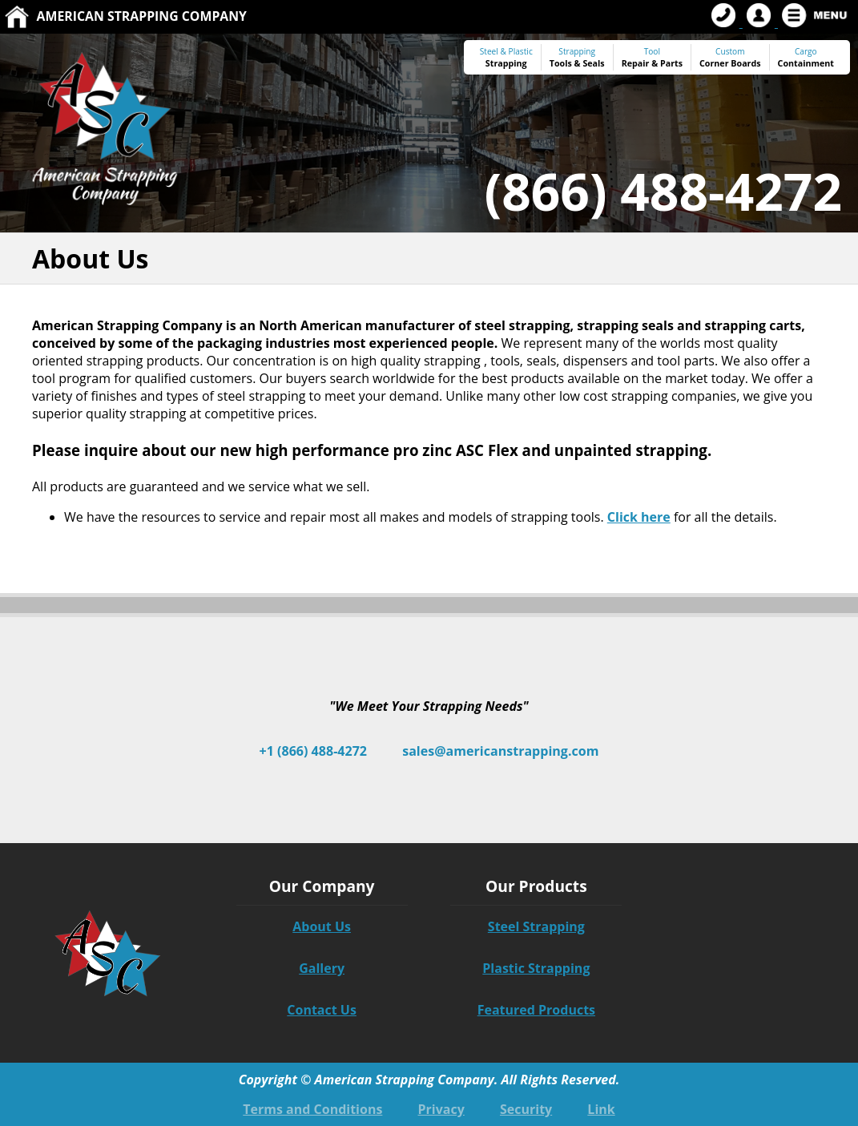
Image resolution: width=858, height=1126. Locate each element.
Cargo (806, 51)
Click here (639, 517)
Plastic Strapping (536, 968)
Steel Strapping (536, 926)
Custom (730, 57)
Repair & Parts (652, 63)
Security (526, 1109)
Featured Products (536, 1010)
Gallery (321, 968)
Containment (806, 63)
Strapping (506, 63)
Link (600, 1109)
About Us (321, 926)
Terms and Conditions (312, 1109)
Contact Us (321, 1010)
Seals (593, 63)
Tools (561, 63)
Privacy (441, 1109)
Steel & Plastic (506, 51)
